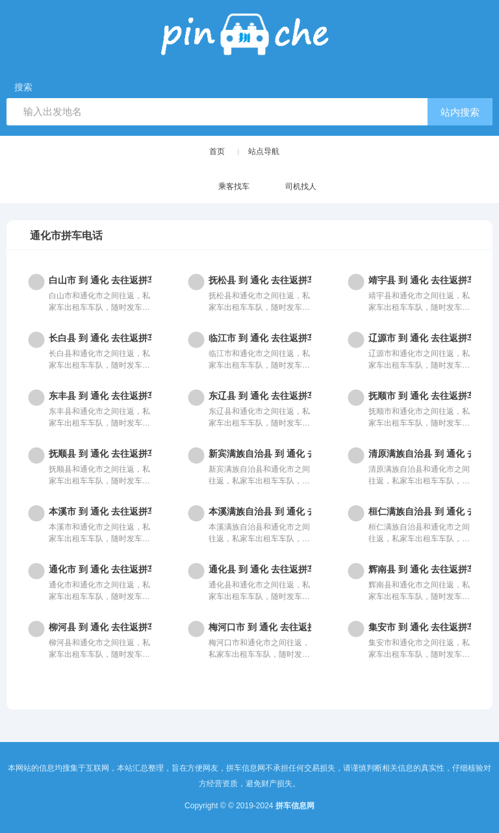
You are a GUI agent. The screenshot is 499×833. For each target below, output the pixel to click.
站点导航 (263, 151)
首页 (217, 151)
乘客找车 (221, 187)
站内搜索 (460, 112)
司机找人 (288, 187)
